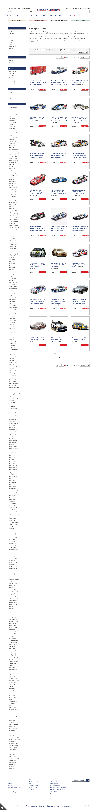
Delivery (9, 781)
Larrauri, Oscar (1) (13, 415)
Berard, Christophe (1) (13, 160)
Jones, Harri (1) (12, 389)
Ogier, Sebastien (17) (13, 522)
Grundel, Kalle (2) (12, 335)
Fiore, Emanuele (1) (13, 288)
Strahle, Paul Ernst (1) (13, 674)
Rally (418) (11, 77)
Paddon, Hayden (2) (13, 532)
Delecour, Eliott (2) (13, 234)
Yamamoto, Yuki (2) (13, 760)
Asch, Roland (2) (12, 135)
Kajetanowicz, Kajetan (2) (14, 393)
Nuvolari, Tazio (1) (13, 520)
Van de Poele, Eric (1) (13, 709)
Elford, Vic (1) (12, 265)
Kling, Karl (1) (12, 404)
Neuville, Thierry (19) (13, 511)
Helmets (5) (11, 75)
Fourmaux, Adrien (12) (13, 293)
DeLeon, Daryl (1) (13, 238)
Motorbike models (47, 15)
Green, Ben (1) (12, 328)
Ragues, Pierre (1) (12, 587)
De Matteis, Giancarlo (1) (14, 225)
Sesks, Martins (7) (12, 648)
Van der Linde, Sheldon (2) (14, 713)
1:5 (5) (10, 98)
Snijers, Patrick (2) (13, 655)
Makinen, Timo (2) (13, 446)
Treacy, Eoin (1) (12, 705)
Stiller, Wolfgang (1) (13, 671)
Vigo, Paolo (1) (12, 732)
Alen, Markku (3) (12, 113)
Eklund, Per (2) (12, 261)
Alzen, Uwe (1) (12, 118)
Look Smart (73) (12, 46)
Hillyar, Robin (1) (12, 372)
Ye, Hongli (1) (12, 764)
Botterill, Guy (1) (12, 177)
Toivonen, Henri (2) (13, 701)
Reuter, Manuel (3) (13, 600)
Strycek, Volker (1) (13, 678)
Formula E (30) (12, 73)
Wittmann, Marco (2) (13, 753)
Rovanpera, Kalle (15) (13, 621)
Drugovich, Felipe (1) (13, 254)
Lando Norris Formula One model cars (57, 789)
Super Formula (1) (13, 79)
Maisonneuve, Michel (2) (14, 444)
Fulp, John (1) (12, 301)
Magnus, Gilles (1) (13, 440)
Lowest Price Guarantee (33, 785)
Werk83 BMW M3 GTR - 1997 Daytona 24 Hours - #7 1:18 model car (80, 82)
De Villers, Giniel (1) (13, 229)
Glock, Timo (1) (12, 316)
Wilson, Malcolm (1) (13, 749)
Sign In (72, 8)
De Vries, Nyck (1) (13, 233)
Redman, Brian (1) (13, 596)
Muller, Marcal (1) (13, 494)
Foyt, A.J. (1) (11, 295)
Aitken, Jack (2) (12, 109)
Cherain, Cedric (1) (13, 208)
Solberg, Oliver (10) (13, 663)
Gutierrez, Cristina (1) (13, 347)
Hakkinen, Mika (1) (13, 354)
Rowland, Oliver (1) (13, 625)
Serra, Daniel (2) (12, 646)
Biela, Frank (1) (12, 164)
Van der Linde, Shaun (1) (14, 711)
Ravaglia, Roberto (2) (13, 594)
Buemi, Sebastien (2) (13, 187)
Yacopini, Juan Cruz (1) (14, 758)
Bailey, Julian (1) (12, 147)
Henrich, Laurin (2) (13, 364)
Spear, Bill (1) (12, 667)
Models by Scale (67, 15)
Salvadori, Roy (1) (13, 633)
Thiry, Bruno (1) (12, 697)
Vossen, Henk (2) (12, 741)
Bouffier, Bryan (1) (13, 179)
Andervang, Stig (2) (13, 126)
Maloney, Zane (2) (13, 452)
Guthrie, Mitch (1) (12, 345)
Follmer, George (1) (13, 292)
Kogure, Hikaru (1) (13, 406)
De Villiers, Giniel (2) (13, 231)
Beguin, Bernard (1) (13, 156)
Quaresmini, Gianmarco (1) (14, 579)
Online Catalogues (11, 791)
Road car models (53, 791)
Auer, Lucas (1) (12, 139)
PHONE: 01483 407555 (14, 8)
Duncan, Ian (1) (12, 257)
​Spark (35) (11, 31)
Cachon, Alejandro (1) (13, 193)
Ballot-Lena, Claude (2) (14, 149)
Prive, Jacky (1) (12, 575)
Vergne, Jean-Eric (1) (13, 724)
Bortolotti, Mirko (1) (13, 175)
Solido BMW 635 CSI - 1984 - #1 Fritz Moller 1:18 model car (37, 119)
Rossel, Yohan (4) (12, 617)
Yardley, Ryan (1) (12, 762)
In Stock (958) (12, 60)
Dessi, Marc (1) (12, 242)
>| (71, 57)
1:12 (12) (11, 92)
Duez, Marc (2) (12, 255)
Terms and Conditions (33, 787)
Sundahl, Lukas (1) (13, 682)
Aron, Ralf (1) (12, 134)
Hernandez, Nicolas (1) (14, 366)
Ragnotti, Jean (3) (12, 585)
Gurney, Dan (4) (12, 343)
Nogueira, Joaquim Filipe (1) (15, 516)
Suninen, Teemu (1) (13, 684)
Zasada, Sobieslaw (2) (13, 770)
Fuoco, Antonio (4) (13, 305)
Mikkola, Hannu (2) (13, 478)
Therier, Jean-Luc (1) (13, 694)
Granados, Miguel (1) (13, 322)
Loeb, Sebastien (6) (13, 429)
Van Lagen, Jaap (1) (13, 716)
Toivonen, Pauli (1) (13, 703)
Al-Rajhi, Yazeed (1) (13, 116)
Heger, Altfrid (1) (12, 360)
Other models (57, 15)
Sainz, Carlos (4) (12, 631)
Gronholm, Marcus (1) (13, 334)
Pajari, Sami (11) (12, 534)
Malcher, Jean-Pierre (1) (14, 448)
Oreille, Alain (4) (12, 528)
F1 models (19, 15)
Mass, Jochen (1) (12, 459)
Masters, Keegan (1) (13, 463)
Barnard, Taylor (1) (13, 151)
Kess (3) (10, 42)
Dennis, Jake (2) (12, 240)
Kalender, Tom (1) (12, 394)
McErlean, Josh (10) (13, 467)
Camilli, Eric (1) (12, 196)
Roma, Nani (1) (12, 610)
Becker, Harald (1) (13, 154)
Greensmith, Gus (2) (13, 330)
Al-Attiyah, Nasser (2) (13, 111)
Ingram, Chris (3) (12, 379)
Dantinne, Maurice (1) (13, 219)
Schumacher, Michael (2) (14, 642)
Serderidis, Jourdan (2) (13, 644)
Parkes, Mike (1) (12, 541)
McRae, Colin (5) (12, 471)
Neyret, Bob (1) (12, 513)
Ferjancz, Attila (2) (13, 286)
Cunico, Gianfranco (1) (14, 214)
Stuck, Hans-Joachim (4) (14, 680)
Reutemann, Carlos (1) (13, 598)
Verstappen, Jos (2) (13, 730)
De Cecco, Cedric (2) (13, 221)
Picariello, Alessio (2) (13, 560)
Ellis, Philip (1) (12, 267)
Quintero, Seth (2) (12, 581)
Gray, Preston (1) (12, 324)
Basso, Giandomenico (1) (14, 153)
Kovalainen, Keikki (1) (13, 408)
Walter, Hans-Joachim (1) (14, 745)
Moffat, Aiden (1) (12, 482)
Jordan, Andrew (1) (13, 391)
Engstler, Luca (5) (12, 271)
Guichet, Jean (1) (12, 339)
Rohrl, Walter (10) (12, 606)
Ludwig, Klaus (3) (12, 436)
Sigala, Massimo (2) (13, 652)
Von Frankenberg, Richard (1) (15, 739)
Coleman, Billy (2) (13, 210)
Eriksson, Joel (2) (12, 273)
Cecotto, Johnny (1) (13, 202)
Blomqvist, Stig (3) (13, 170)
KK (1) (10, 44)
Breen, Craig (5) (12, 183)
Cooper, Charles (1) (13, 212)
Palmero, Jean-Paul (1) (13, 535)
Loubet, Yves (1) (12, 433)
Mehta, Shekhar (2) (13, 474)
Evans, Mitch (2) (12, 280)
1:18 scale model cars (54, 781)
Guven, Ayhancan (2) (13, 349)
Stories (79, 15)
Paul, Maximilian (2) (13, 547)
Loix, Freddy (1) (12, 431)
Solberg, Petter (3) (12, 665)
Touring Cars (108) (13, 81)
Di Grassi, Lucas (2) (13, 244)
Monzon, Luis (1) (12, 486)
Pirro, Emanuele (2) (13, 568)
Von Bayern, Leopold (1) (14, 737)
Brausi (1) (11, 35)
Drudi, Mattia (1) (12, 252)
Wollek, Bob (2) (12, 754)
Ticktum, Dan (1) (12, 699)
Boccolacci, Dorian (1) (13, 172)
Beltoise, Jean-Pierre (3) (14, 158)
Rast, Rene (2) (12, 593)
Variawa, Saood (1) (13, 720)
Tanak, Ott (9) (12, 690)
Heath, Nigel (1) (12, 358)
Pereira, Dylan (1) (12, 553)
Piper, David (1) (12, 564)
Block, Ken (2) (12, 168)
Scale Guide (31, 783)
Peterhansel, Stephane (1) (14, 556)
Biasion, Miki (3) (12, 162)
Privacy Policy (31, 789)
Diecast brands (11, 15)
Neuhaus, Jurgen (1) (13, 509)
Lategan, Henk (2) (12, 421)
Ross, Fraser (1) (12, 614)
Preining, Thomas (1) (13, 572)
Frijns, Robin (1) (12, 299)
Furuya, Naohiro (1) (13, 307)
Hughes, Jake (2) (12, 375)
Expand (10, 51)
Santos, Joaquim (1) (13, 635)
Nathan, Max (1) (12, 503)
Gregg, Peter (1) (12, 332)
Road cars (26, 15)
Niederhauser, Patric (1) (14, 515)
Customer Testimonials (12, 792)
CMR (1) (11, 39)
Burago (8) (11, 37)
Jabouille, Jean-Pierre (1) (14, 383)
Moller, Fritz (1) (12, 484)
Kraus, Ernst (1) (12, 410)
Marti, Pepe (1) (12, 457)
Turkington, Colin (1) (13, 707)
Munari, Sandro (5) (13, 497)
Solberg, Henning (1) (13, 661)
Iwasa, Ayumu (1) (12, 381)
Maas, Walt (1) (12, 438)
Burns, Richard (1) (13, 191)
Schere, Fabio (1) (12, 636)
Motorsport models (36, 15)
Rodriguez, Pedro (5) (13, 602)
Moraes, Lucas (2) (12, 488)
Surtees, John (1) (12, 686)
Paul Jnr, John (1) (12, 545)
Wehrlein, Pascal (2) (13, 747)
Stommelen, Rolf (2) (13, 673)
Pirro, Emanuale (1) (13, 566)
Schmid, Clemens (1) (13, 640)
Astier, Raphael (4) (13, 137)
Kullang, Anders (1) (13, 414)
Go (31, 11)
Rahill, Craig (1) (12, 589)
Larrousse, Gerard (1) (13, 419)
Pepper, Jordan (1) (12, 551)
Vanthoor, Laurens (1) (13, 718)
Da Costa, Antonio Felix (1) (14, 215)
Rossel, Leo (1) (12, 615)
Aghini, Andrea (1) (13, 107)
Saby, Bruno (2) (12, 629)
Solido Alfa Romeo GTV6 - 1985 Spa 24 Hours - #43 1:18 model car (79, 264)
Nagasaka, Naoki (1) (13, 501)
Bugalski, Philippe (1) (13, 189)
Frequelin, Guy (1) (13, 297)
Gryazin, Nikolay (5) (13, 337)
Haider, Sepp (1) (12, 353)
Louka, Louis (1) (12, 434)
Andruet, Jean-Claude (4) (14, 130)
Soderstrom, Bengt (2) (13, 657)
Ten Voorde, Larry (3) (13, 692)
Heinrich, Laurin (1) (13, 362)
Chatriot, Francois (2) (13, 204)
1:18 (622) (11, 94)
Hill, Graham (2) (12, 370)
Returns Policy (10, 783)
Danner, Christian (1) (13, 217)
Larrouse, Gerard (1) (13, 417)
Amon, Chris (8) (12, 122)
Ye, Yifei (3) (11, 766)
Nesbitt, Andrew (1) (13, 507)
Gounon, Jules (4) (12, 320)
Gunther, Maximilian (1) (14, 341)
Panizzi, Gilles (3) (12, 539)
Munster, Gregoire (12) (13, 499)
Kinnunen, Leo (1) (13, 402)
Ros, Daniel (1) (12, 612)
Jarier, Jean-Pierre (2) (13, 385)
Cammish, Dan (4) (13, 198)
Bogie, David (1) (12, 173)
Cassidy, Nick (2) (12, 200)
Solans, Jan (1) (12, 659)
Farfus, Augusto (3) (13, 282)
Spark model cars (53, 793)
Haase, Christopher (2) (13, 351)
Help (67, 8)
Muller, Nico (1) (12, 495)
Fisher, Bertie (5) (12, 290)
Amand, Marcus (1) (13, 120)
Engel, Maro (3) (12, 269)
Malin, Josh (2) (12, 450)
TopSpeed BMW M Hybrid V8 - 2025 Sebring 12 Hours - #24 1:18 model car (80, 228)
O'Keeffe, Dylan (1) (13, 524)
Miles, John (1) (12, 480)
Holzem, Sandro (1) (13, 374)
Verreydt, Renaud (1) (13, 728)
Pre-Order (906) (12, 62)
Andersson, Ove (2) (13, 124)
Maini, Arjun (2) (12, 442)
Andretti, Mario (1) (13, 128)
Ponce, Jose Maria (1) (13, 570)
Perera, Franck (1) (12, 554)
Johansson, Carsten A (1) (14, 387)
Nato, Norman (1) (12, 505)
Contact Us (10, 785)
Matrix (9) (11, 48)
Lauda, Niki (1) (12, 425)
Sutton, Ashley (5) (12, 688)
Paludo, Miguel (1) (13, 537)
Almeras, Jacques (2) (13, 114)
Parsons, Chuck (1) (13, 543)
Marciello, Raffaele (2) (13, 454)
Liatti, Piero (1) (12, 427)
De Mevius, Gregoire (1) (14, 227)
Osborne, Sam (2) (12, 530)
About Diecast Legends (33, 781)
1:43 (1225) (11, 96)
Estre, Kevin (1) (12, 276)
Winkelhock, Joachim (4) (14, 751)
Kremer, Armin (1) (13, 412)
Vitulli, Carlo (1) (12, 735)
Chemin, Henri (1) (12, 206)
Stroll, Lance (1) (12, 676)
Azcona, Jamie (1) (12, 143)
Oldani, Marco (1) (12, 526)
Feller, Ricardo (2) (13, 284)
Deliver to (78, 8)
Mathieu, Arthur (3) (13, 465)
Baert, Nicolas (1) (12, 145)
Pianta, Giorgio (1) (13, 558)
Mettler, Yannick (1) (13, 476)
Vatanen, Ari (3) (12, 722)
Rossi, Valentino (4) (13, 619)
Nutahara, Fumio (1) (13, 518)
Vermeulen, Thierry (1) (13, 726)
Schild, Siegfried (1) (13, 638)
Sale (74, 15)
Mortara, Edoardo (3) (13, 490)
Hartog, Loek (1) (12, 356)
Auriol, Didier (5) (12, 141)
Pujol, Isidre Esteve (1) (13, 577)
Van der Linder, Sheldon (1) (14, 715)
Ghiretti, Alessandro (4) (14, 315)
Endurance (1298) (12, 71)
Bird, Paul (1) (11, 166)
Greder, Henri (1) (12, 326)
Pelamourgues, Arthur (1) (14, 549)
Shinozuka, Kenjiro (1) (13, 650)
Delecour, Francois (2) (13, 236)
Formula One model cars (55, 785)
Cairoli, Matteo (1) (13, 194)
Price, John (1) (12, 574)
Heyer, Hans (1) (12, 368)
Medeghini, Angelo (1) (13, 473)
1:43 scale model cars (54, 783)
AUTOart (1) (11, 33)
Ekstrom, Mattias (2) (13, 263)
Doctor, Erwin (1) (12, 248)
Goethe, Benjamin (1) (13, 318)
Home (9, 23)
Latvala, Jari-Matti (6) (13, 423)
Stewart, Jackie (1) (13, 669)
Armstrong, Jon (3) (13, 132)
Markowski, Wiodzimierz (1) (15, 455)
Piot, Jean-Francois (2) (13, 562)
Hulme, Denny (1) (12, 377)
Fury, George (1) (12, 309)
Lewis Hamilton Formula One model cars (58, 787)
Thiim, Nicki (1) (12, 695)
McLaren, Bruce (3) (13, 469)
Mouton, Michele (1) (13, 492)
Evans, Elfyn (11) (12, 278)
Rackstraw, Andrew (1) (13, 583)
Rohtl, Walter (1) (12, 608)
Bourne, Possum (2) (13, 181)
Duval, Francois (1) (13, 259)
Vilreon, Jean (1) (12, 734)
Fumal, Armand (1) (13, 303)
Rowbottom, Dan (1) (13, 623)
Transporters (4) (12, 83)
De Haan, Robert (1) (13, 223)
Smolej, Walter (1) (12, 654)
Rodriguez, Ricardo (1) (13, 604)
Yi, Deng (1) (11, 768)
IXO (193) (11, 40)
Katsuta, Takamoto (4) (13, 398)
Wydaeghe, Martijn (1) (13, 756)
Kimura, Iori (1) (12, 400)
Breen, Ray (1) (12, 185)
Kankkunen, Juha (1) (13, 396)
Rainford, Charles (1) (13, 591)
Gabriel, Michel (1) (13, 311)
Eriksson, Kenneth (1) (13, 274)
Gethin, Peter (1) (12, 313)
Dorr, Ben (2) (11, 250)
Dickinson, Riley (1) (13, 246)
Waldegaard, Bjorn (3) (13, 743)
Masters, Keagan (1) (13, 461)
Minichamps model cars (55, 795)
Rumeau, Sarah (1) (13, 627)
